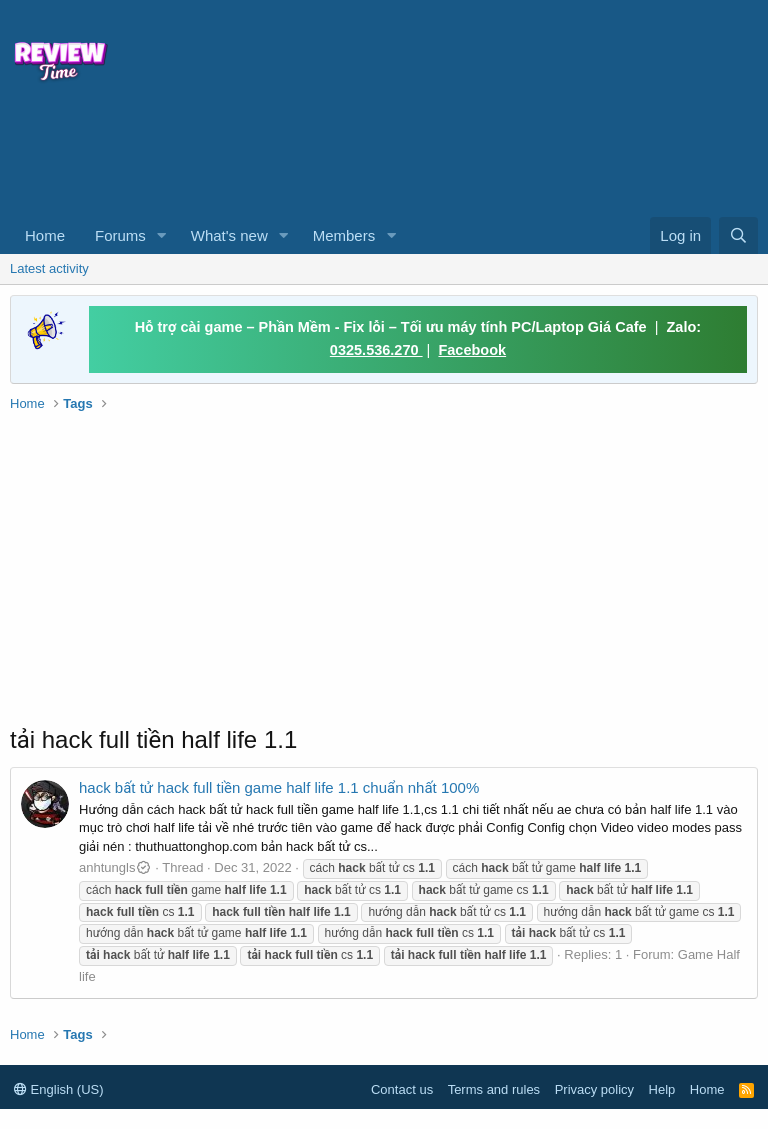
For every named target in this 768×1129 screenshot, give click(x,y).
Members (344, 235)
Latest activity (49, 268)
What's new (229, 235)
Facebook (472, 350)
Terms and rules (494, 1089)
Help (662, 1089)
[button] (162, 235)
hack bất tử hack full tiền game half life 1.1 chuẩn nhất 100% (279, 787)
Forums (120, 235)
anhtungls (115, 867)
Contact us (402, 1089)
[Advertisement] (310, 156)
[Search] (738, 235)
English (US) (59, 1089)
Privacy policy (594, 1089)
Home (45, 235)
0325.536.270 (376, 350)
